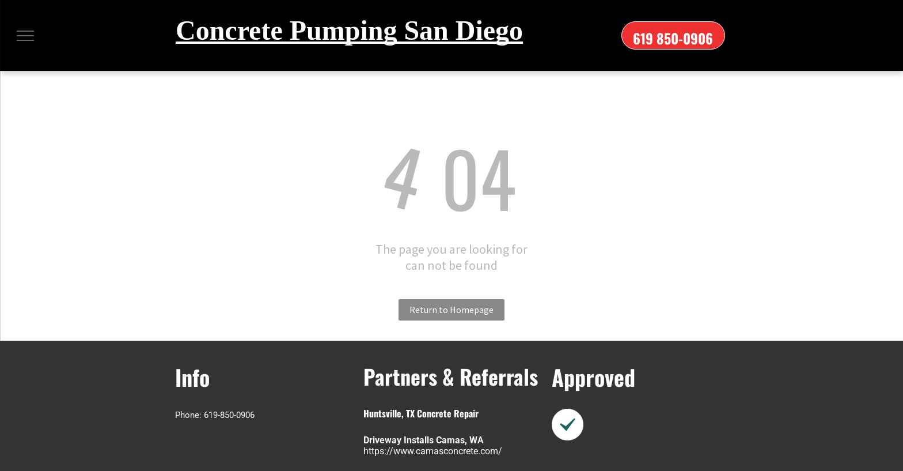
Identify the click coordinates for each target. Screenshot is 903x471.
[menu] (25, 36)
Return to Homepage (451, 309)
